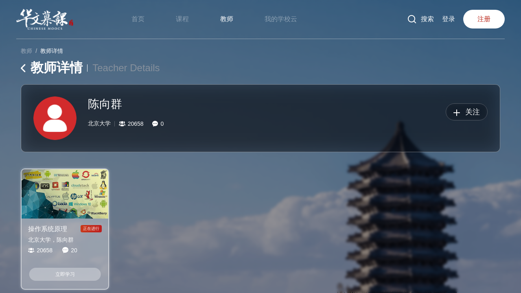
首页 (137, 18)
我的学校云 (281, 18)
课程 (182, 18)
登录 (448, 18)
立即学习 (65, 274)
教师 (226, 18)
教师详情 (51, 51)
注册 (483, 18)
